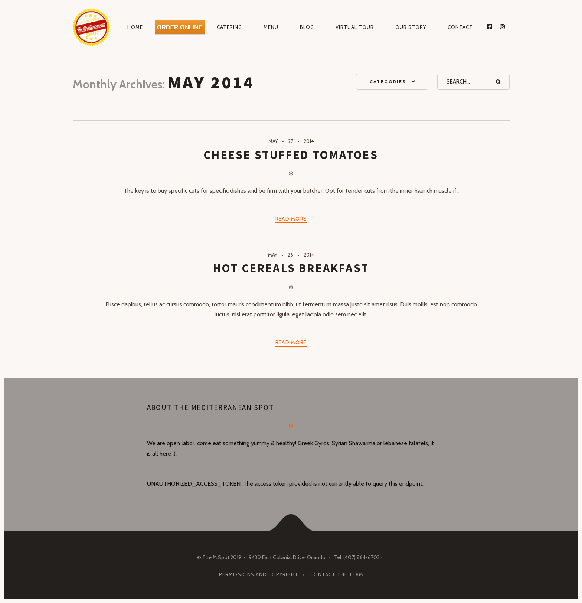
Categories (388, 81)
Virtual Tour (355, 27)
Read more (291, 219)
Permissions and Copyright (258, 574)
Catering (229, 27)
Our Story (410, 27)
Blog (307, 27)
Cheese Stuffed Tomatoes (291, 154)
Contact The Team (336, 574)
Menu (271, 27)
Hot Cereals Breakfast (291, 268)
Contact (460, 27)
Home (135, 27)
